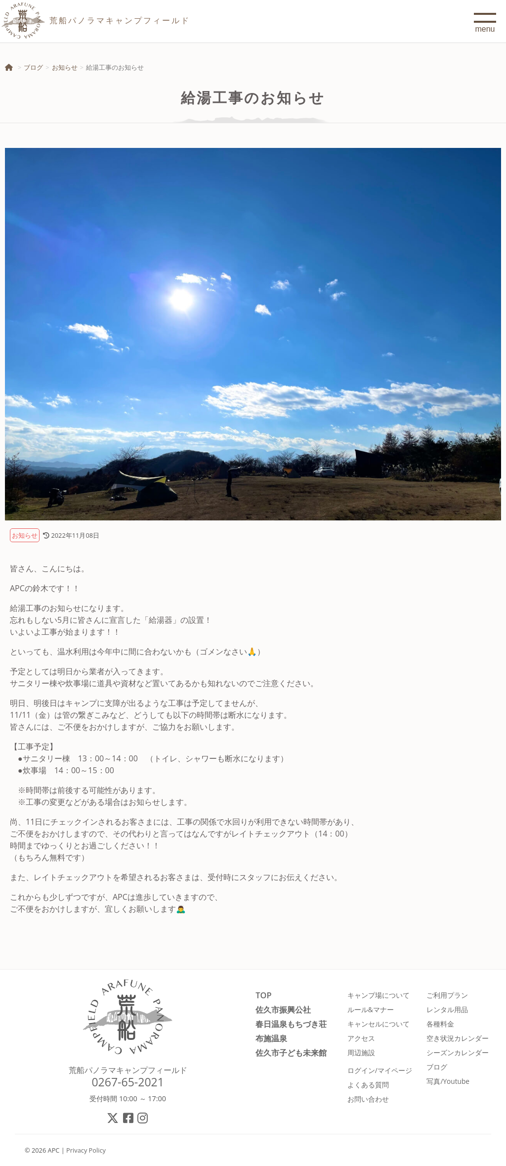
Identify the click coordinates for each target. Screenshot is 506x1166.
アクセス (361, 1038)
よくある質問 (368, 1084)
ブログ (33, 67)
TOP (263, 995)
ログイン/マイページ (379, 1070)
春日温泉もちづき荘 (291, 1023)
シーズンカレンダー (457, 1052)
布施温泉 (271, 1038)
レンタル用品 (447, 1009)
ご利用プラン (447, 995)
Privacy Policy (86, 1150)
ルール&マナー (370, 1009)
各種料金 (440, 1023)
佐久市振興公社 (283, 1009)
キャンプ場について (378, 995)
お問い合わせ (368, 1099)
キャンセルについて (378, 1023)
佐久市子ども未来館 (291, 1052)
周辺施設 (361, 1052)
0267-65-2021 (127, 1082)
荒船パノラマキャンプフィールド (128, 1070)
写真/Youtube (447, 1081)
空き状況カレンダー (457, 1038)
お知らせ (65, 67)
